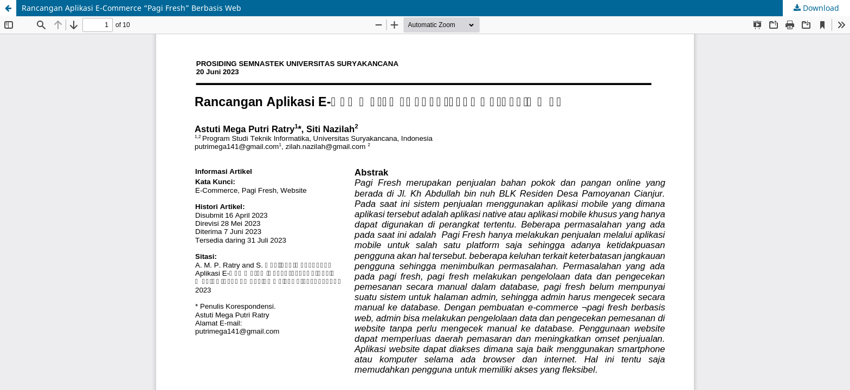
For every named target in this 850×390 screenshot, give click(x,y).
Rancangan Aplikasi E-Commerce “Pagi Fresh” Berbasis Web (131, 8)
